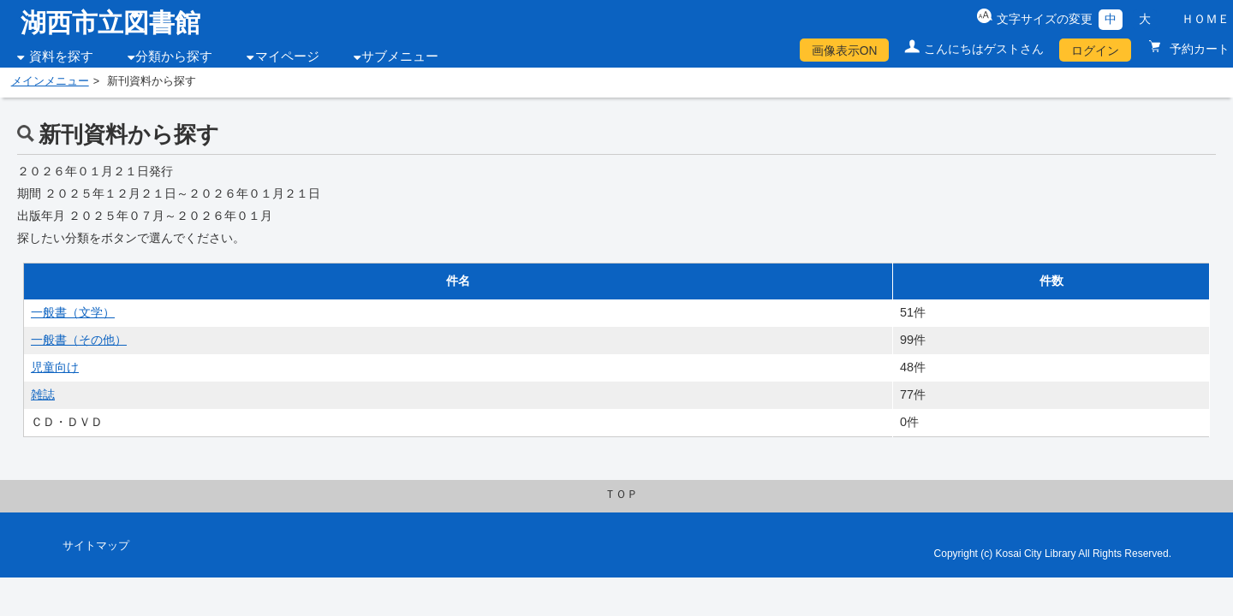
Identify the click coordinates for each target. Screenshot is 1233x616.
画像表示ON (845, 50)
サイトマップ (96, 546)
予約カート (1198, 49)
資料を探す (61, 56)
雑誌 (43, 394)
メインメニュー (50, 81)
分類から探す (173, 56)
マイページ (287, 56)
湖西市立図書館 (110, 23)
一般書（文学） (73, 312)
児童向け (55, 367)
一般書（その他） (79, 339)
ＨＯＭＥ (1206, 19)
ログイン (1095, 50)
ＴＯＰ (621, 494)
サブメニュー (399, 56)
